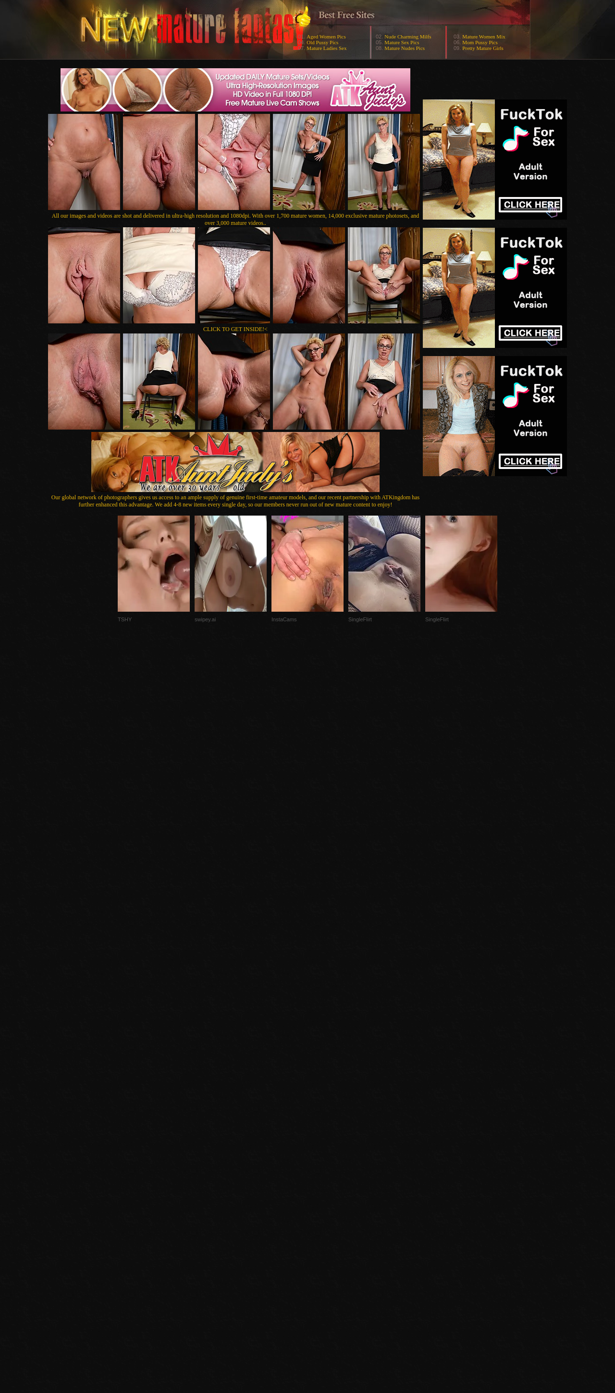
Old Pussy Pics (322, 42)
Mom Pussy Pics (479, 42)
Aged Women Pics (326, 36)
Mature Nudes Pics (404, 48)
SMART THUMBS (324, 1201)
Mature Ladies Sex (326, 48)
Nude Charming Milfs (407, 36)
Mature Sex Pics (401, 42)
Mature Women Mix (483, 36)
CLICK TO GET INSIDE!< (235, 329)
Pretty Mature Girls (483, 48)
